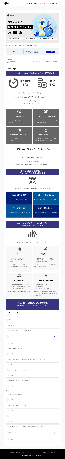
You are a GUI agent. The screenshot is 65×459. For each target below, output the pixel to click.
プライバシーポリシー (29, 452)
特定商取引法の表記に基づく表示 (16, 452)
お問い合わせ (42, 3)
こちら (17, 59)
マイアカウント (50, 3)
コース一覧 (29, 3)
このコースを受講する (50, 51)
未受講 (15, 51)
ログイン (58, 3)
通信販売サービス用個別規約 (49, 452)
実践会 (35, 3)
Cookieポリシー (38, 452)
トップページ (22, 3)
